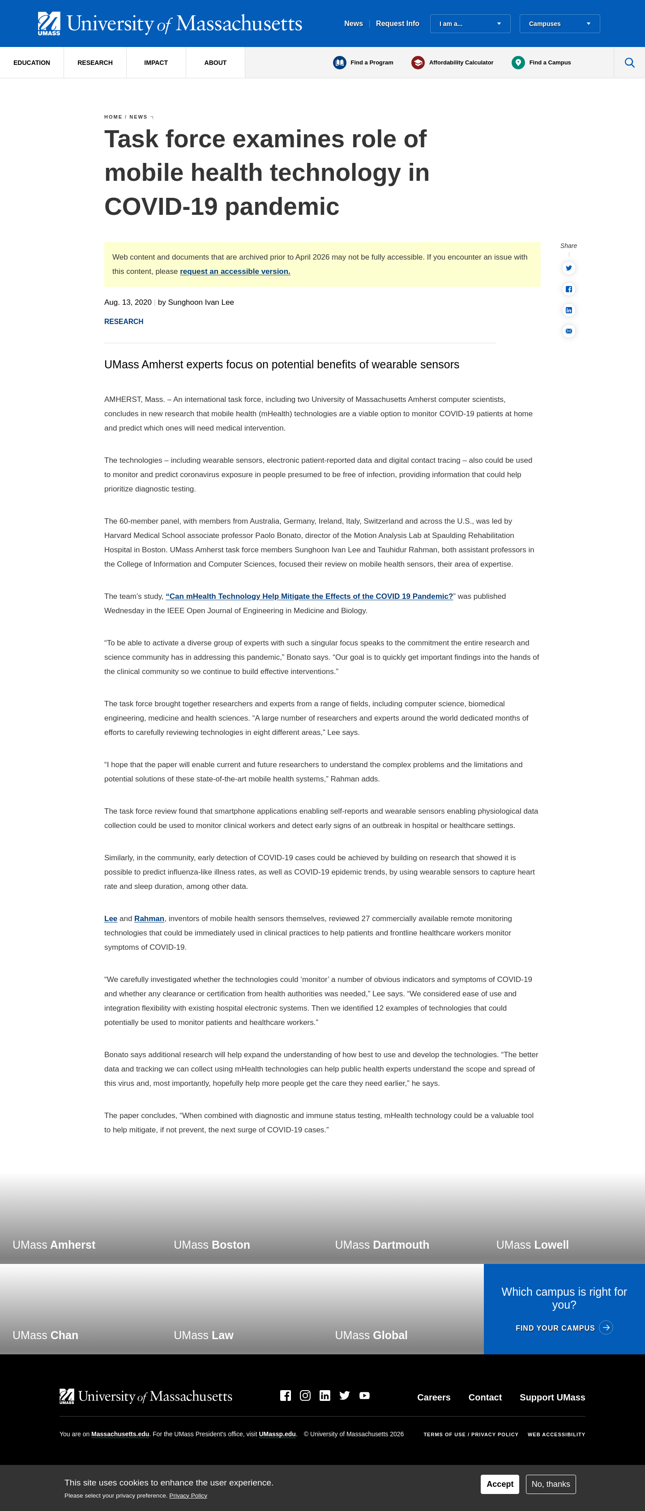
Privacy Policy (188, 1495)
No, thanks (551, 1484)
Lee (110, 918)
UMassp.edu (277, 1434)
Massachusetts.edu (120, 1434)
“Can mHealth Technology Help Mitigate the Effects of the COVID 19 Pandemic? (309, 596)
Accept (500, 1484)
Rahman (149, 918)
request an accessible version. (235, 271)
